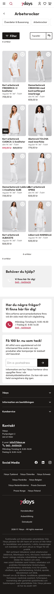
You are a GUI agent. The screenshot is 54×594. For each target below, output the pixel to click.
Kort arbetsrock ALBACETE (10, 236)
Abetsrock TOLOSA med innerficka (38, 140)
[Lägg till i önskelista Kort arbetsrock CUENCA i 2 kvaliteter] (22, 108)
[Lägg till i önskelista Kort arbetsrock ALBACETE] (22, 204)
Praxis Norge (19, 490)
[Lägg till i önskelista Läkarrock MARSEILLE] (48, 204)
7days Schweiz (43, 474)
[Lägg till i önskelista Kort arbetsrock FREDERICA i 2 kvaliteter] (22, 54)
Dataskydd (27, 521)
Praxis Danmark (38, 485)
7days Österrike (27, 474)
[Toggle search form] (11, 3)
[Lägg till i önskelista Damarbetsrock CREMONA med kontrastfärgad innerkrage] (48, 54)
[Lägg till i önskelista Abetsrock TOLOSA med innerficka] (48, 108)
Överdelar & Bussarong (16, 22)
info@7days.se (17, 442)
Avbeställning (27, 516)
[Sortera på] (38, 36)
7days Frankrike (19, 479)
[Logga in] (39, 3)
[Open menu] (4, 3)
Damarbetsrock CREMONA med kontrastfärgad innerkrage (36, 89)
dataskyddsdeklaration (18, 375)
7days (5, 392)
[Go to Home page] (27, 3)
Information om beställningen (18, 402)
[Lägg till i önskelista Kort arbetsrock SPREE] (48, 156)
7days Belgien (35, 479)
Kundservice (8, 411)
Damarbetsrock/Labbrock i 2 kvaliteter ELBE (16, 188)
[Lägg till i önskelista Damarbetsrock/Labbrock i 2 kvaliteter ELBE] (22, 156)
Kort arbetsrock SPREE (36, 188)
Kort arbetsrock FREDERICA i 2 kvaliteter (10, 87)
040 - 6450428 (23, 282)
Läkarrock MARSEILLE (40, 234)
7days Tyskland (11, 474)
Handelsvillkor (27, 510)
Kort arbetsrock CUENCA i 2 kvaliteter (13, 140)
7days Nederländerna (18, 485)
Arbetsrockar (40, 22)
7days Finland (34, 490)
